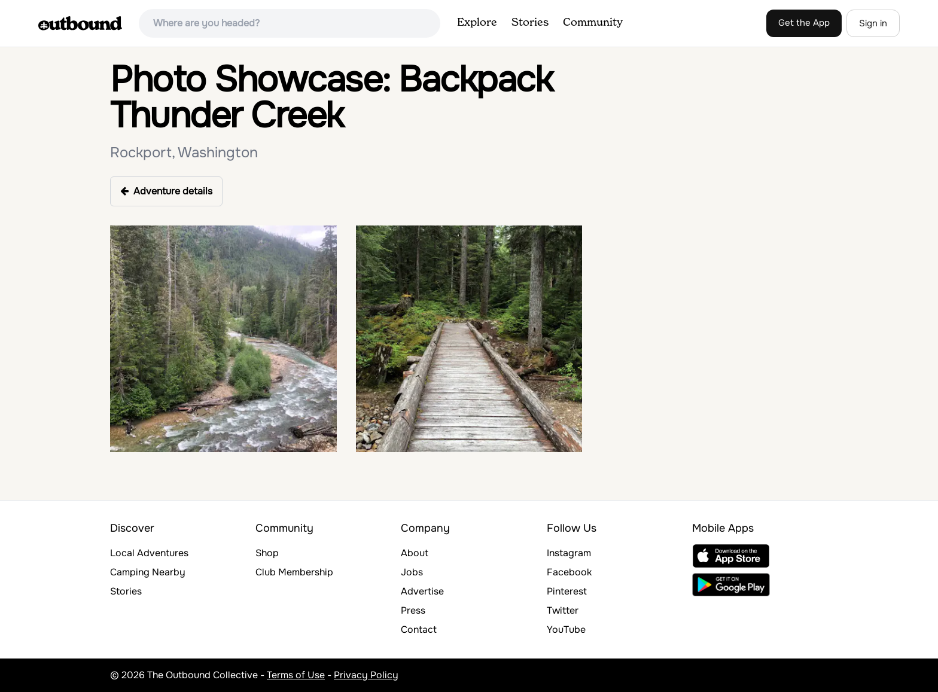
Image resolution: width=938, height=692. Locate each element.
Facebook (569, 572)
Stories (530, 22)
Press (413, 610)
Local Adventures (149, 553)
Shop (267, 553)
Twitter (562, 610)
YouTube (566, 629)
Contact (419, 629)
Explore (477, 22)
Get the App (804, 23)
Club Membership (294, 572)
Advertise (422, 591)
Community (593, 22)
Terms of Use (296, 675)
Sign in (873, 23)
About (414, 553)
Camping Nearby (147, 572)
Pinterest (567, 591)
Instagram (569, 553)
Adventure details (166, 191)
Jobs (412, 572)
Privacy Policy (366, 675)
